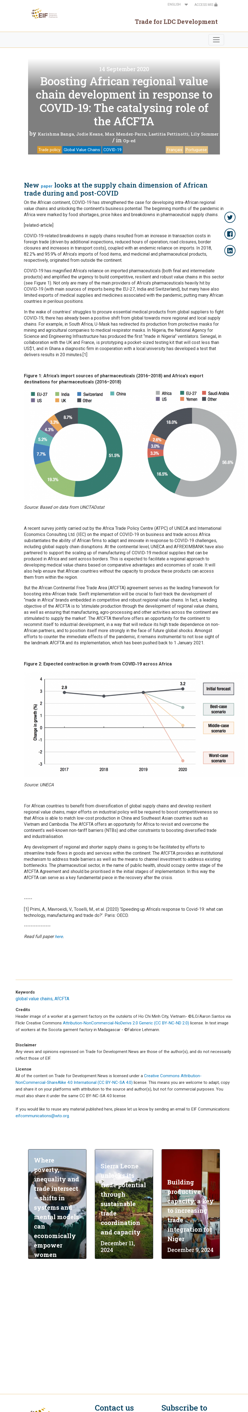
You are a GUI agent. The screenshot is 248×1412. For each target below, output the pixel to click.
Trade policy (49, 149)
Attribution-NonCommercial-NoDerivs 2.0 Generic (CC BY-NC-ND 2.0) (126, 1023)
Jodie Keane (89, 134)
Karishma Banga (56, 134)
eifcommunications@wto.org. (43, 1115)
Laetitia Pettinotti (168, 134)
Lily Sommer (205, 134)
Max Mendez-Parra (125, 134)
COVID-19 (112, 149)
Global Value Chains (82, 149)
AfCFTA (61, 998)
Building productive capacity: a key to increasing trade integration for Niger (190, 1210)
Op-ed (129, 140)
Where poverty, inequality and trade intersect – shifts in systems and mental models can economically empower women (56, 1207)
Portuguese (196, 149)
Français (174, 149)
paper (47, 186)
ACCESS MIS (206, 5)
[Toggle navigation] (216, 39)
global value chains (34, 998)
